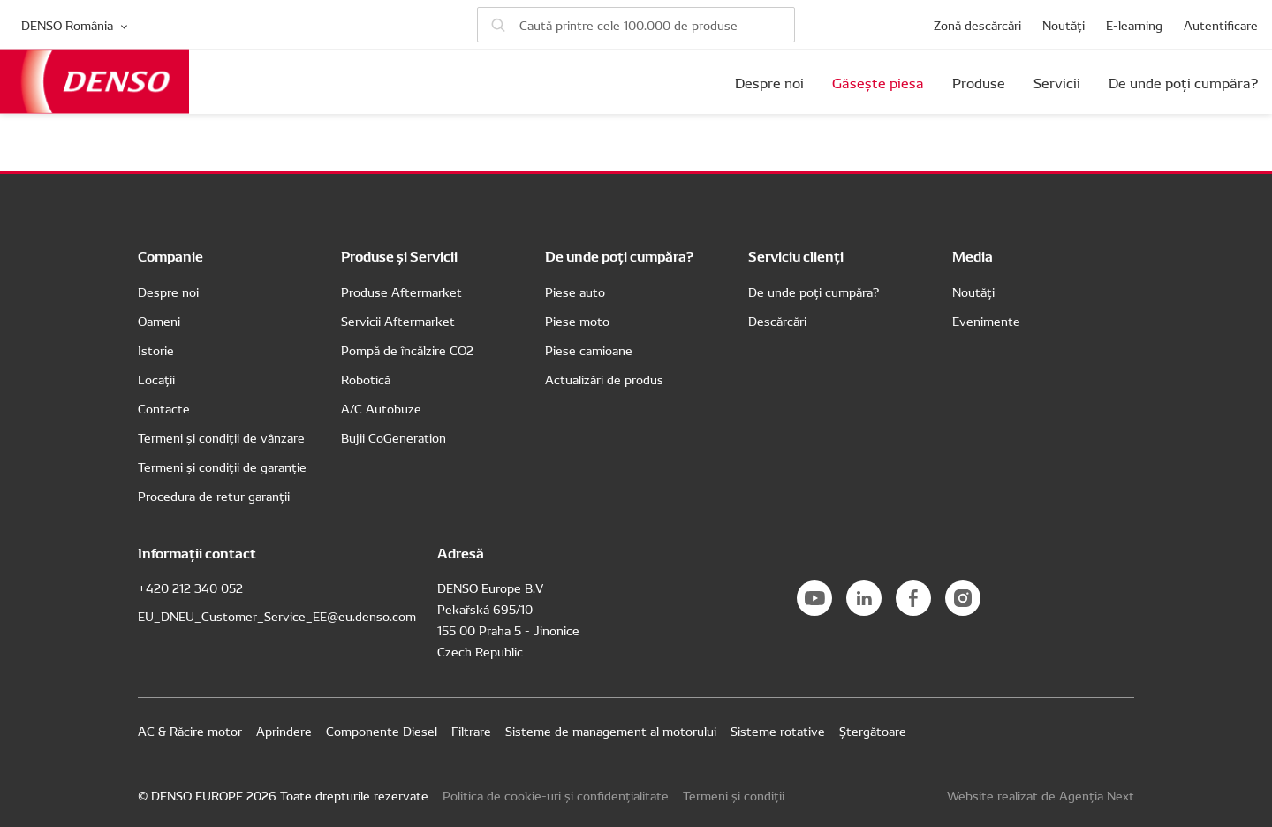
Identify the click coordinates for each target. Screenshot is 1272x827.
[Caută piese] (636, 24)
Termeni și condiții (733, 795)
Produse (978, 82)
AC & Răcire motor (190, 731)
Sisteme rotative (778, 731)
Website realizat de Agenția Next (1040, 795)
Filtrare (471, 731)
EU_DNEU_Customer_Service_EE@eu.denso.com (277, 616)
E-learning (1134, 25)
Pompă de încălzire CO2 (407, 350)
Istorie (156, 350)
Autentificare (1221, 25)
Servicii (1057, 82)
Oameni (159, 321)
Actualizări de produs (604, 379)
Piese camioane (588, 350)
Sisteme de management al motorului (610, 731)
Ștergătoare (872, 731)
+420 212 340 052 (190, 587)
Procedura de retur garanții (214, 496)
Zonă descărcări (977, 25)
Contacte (164, 408)
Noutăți (1063, 25)
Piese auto (575, 291)
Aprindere (284, 731)
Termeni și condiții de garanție (222, 466)
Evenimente (986, 321)
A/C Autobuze (381, 408)
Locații (156, 379)
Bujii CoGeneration (393, 437)
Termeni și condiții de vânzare (221, 437)
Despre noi (769, 82)
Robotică (365, 379)
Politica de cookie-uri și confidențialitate (556, 795)
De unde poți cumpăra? (1183, 82)
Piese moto (577, 321)
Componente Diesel (381, 731)
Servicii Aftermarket (398, 321)
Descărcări (777, 321)
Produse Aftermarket (401, 291)
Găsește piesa (878, 82)
